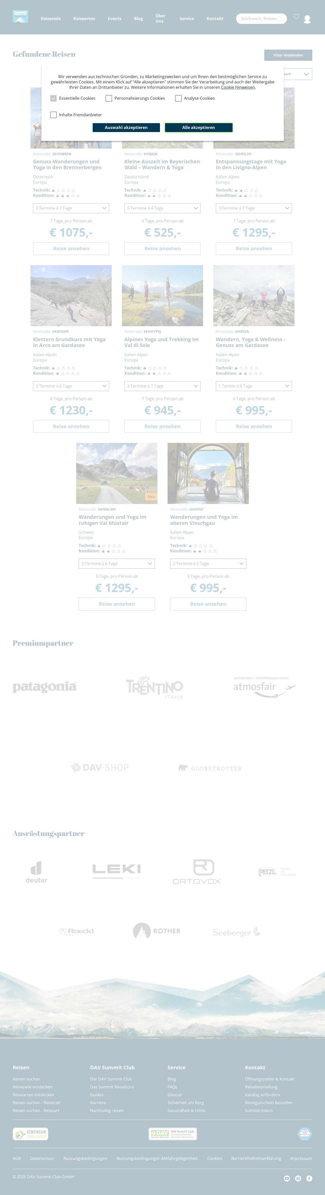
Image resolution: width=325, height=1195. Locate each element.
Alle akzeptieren (198, 127)
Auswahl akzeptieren (126, 127)
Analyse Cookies (199, 98)
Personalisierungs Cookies (140, 98)
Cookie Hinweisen (238, 87)
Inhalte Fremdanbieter (80, 115)
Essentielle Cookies (77, 98)
